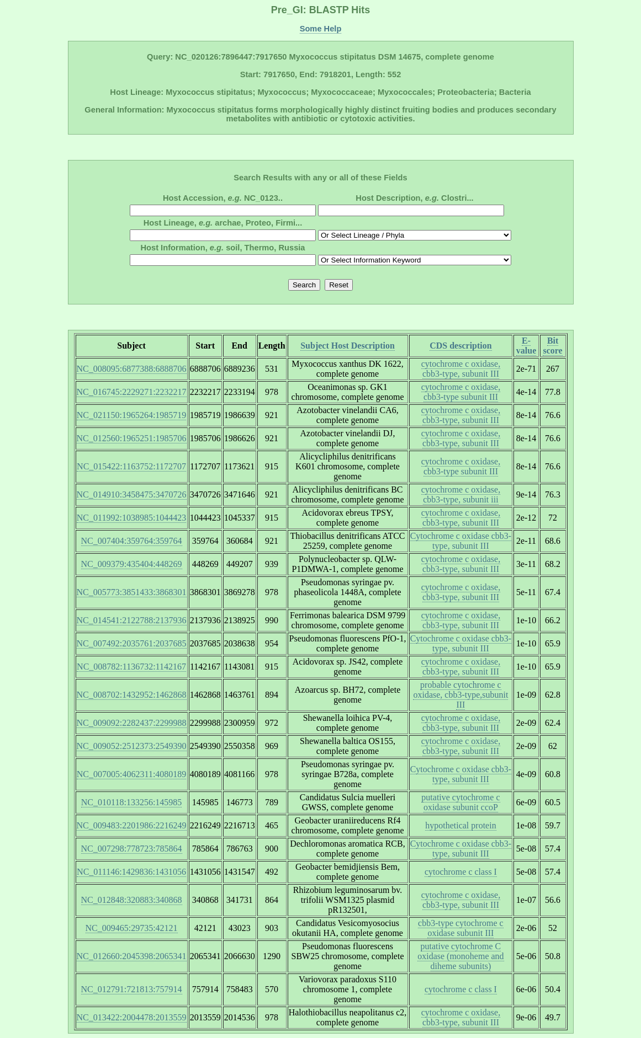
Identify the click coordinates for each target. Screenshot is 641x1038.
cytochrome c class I (461, 871)
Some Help (321, 28)
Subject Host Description (347, 345)
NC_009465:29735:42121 (132, 928)
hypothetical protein (460, 825)
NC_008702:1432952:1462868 (132, 694)
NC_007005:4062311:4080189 (132, 774)
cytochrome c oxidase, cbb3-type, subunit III (461, 368)
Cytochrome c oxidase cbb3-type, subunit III (461, 540)
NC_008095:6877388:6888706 (132, 368)
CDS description (460, 345)
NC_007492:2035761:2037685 (132, 643)
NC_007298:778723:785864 (131, 848)
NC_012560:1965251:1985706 (132, 438)
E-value (526, 345)
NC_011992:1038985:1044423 (132, 517)
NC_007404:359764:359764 (131, 540)
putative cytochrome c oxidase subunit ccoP (460, 802)
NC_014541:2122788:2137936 (132, 620)
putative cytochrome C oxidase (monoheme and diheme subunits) (460, 956)
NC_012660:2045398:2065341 (132, 956)
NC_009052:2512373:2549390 (132, 746)
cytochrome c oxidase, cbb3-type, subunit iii (461, 494)
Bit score (552, 345)
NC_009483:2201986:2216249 (132, 825)
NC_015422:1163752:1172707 (131, 466)
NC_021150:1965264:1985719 (132, 415)
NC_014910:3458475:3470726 (132, 494)
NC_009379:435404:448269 (131, 564)
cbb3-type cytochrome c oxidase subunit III (461, 928)
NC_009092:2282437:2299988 (132, 722)
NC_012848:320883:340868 (131, 900)
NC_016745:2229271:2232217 (132, 392)
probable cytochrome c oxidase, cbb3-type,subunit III (460, 694)
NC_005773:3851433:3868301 (132, 592)
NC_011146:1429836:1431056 (131, 871)
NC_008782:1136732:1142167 (131, 666)
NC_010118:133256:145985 (131, 802)
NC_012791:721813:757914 (131, 989)
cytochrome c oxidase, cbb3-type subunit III (461, 392)
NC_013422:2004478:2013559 (132, 1017)
